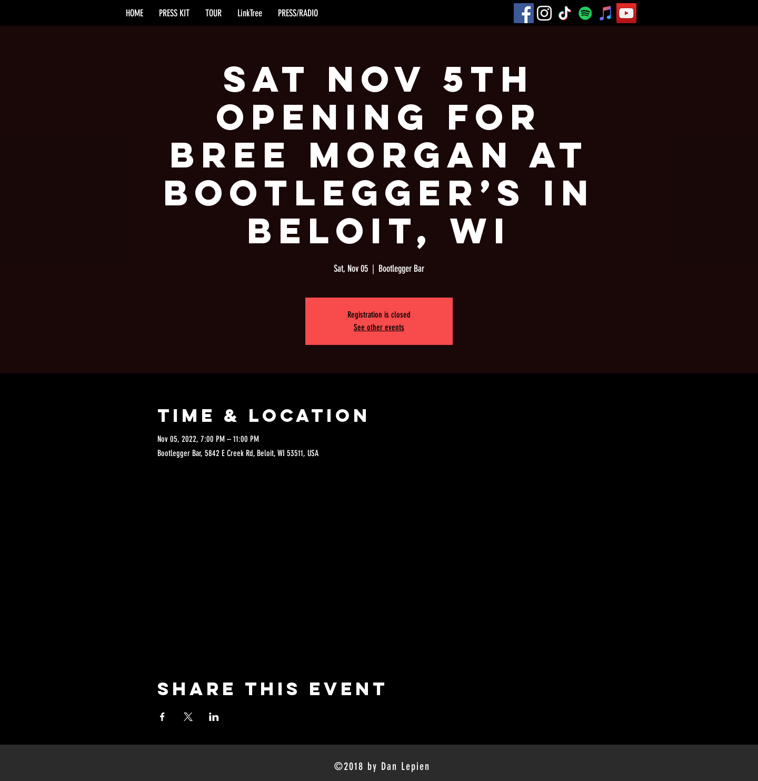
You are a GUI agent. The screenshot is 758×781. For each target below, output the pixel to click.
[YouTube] (626, 13)
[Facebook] (524, 13)
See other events (379, 327)
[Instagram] (544, 13)
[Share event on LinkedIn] (214, 717)
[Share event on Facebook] (162, 717)
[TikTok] (565, 13)
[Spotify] (585, 13)
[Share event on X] (188, 717)
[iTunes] (606, 13)
